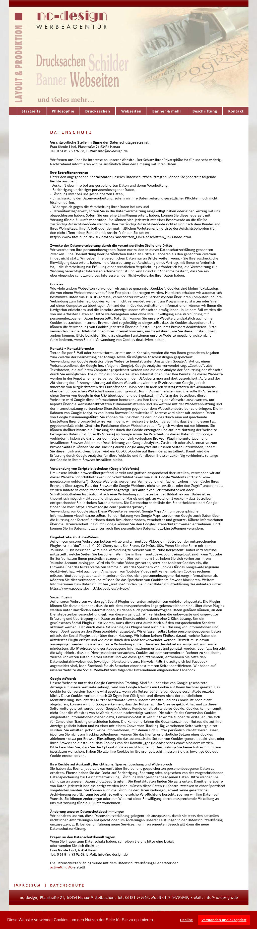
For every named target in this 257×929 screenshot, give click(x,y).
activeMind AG (61, 867)
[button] (156, 920)
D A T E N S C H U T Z (67, 885)
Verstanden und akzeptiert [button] (224, 920)
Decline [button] (186, 920)
